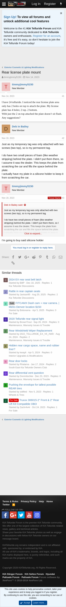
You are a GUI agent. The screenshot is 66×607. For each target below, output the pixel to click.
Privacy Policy (28, 501)
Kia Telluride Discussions (21, 286)
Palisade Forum (30, 577)
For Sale (13, 313)
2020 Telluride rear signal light (26, 318)
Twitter (6, 504)
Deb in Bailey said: (13, 205)
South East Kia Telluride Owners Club (28, 367)
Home (49, 501)
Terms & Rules (10, 501)
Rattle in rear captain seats (24, 291)
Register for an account (46, 35)
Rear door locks (18, 360)
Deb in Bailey (20, 126)
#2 (63, 138)
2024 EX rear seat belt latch (25, 279)
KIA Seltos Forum (34, 574)
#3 (63, 198)
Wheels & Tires (16, 395)
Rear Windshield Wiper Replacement (30, 330)
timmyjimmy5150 (12, 77)
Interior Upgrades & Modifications (26, 355)
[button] (4, 4)
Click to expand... (33, 233)
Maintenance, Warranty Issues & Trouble (29, 325)
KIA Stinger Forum (12, 574)
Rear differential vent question (26, 372)
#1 (63, 96)
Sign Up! (10, 17)
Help (41, 501)
